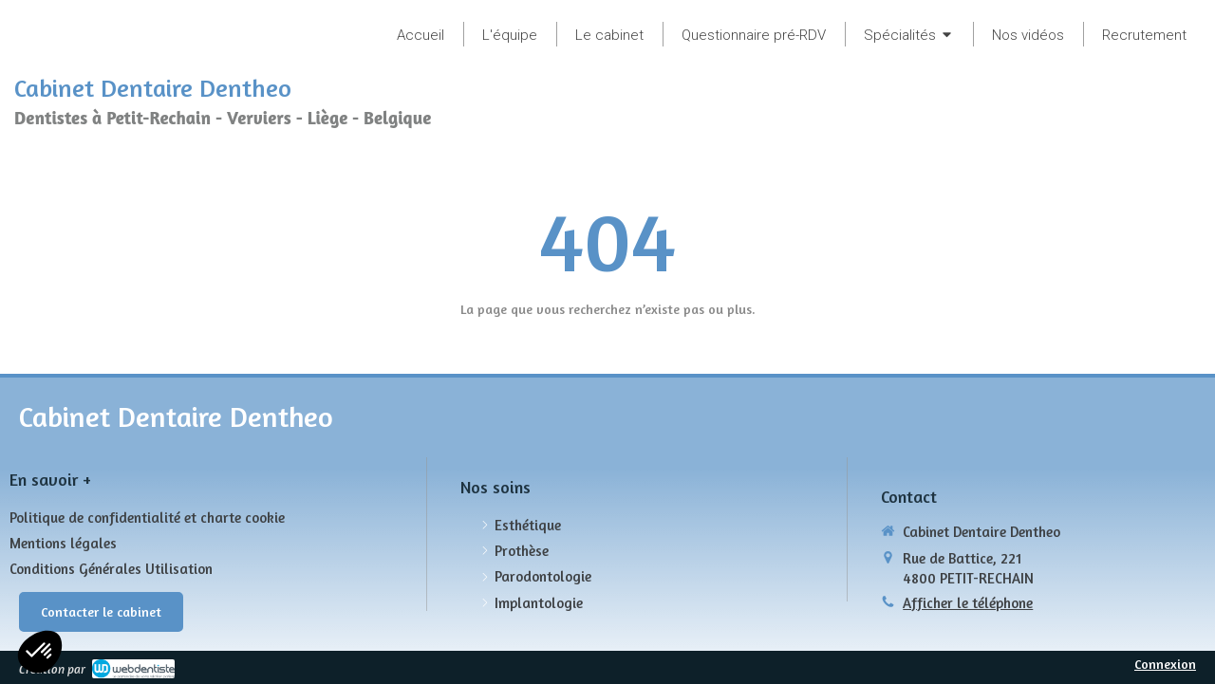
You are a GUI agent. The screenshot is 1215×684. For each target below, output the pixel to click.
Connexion (1165, 664)
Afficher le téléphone (968, 603)
